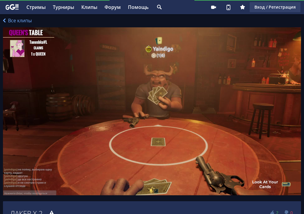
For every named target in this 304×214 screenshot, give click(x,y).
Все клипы (17, 20)
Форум (112, 7)
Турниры (63, 7)
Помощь (138, 7)
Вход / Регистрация (275, 7)
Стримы (36, 7)
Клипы (89, 7)
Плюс (242, 7)
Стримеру (213, 7)
